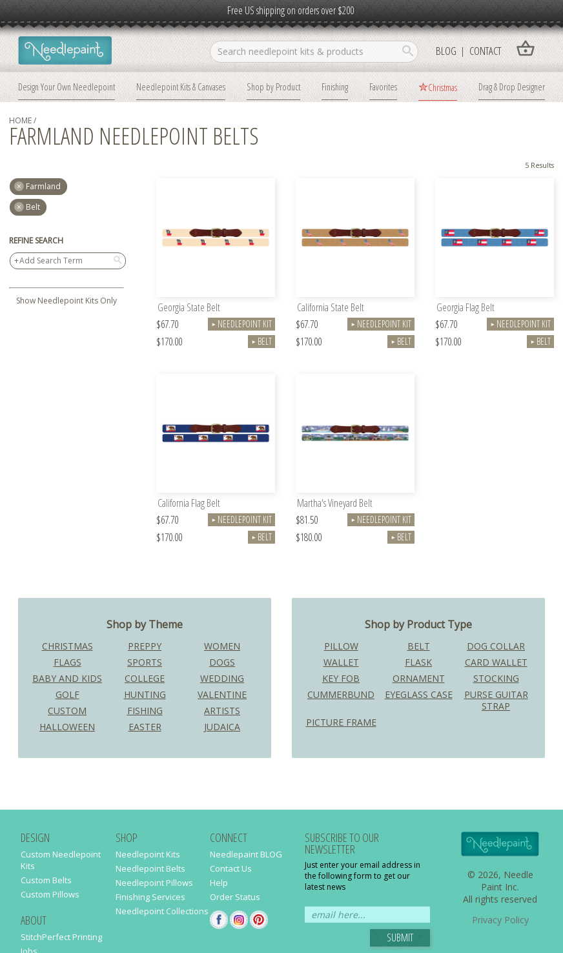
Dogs (222, 662)
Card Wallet (496, 662)
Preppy (144, 646)
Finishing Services (150, 897)
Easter (144, 727)
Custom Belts (46, 880)
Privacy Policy (500, 920)
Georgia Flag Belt (465, 308)
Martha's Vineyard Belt (335, 504)
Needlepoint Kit (241, 324)
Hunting (145, 694)
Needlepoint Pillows (154, 882)
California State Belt (330, 308)
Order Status (235, 897)
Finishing (335, 86)
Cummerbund (340, 694)
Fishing (145, 710)
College (145, 678)
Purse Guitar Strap (496, 700)
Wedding (222, 678)
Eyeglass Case (419, 694)
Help (219, 882)
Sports (144, 662)
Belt (33, 206)
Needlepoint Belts (150, 868)
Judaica (222, 727)
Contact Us (231, 868)
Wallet (341, 662)
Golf (67, 694)
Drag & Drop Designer (511, 86)
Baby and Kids (67, 678)
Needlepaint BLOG (246, 854)
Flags (67, 662)
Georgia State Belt (189, 308)
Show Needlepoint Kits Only (66, 300)
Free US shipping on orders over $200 (290, 10)
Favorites (383, 86)
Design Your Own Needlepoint (66, 86)
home (20, 120)
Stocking (496, 678)
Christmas (442, 87)
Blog (446, 50)
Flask (418, 662)
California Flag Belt (189, 504)
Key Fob (341, 678)
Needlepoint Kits (148, 854)
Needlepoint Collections (162, 911)
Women (222, 646)
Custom (67, 710)
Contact (485, 50)
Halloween (67, 727)
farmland (43, 186)
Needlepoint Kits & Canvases (180, 86)
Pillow (341, 646)
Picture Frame (341, 722)
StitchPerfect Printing (61, 937)
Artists (222, 710)
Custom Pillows (50, 894)
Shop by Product (273, 86)
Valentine (222, 694)
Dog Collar (496, 646)
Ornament (419, 678)
